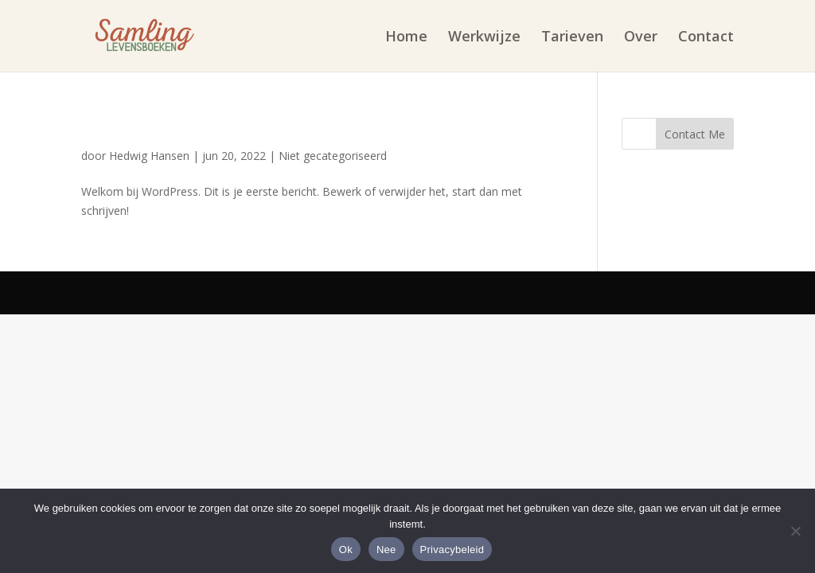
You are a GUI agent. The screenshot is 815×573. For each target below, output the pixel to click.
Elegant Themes (259, 292)
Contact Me (695, 134)
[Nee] (795, 531)
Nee (386, 549)
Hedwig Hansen (149, 155)
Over (640, 37)
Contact (706, 37)
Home (406, 37)
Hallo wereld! (142, 128)
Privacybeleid (452, 549)
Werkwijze (484, 37)
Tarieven (572, 37)
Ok (346, 549)
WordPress (502, 292)
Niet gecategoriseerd (333, 155)
